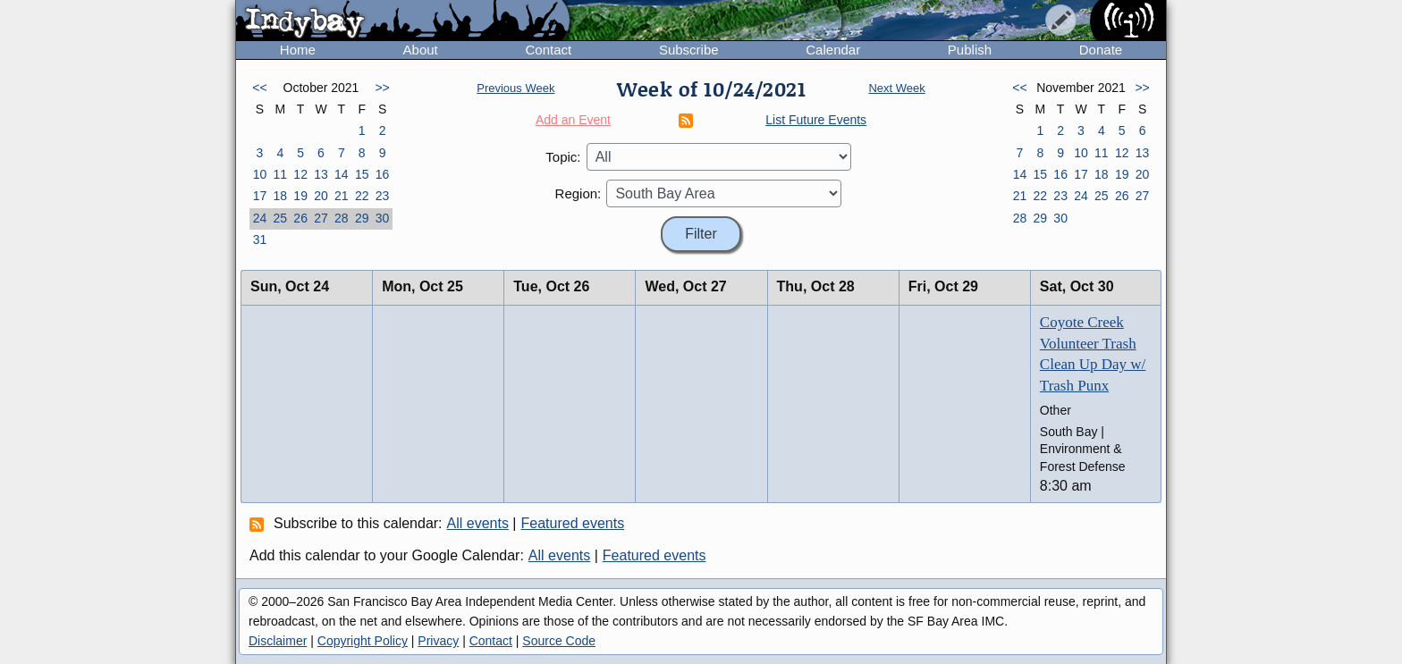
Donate (1100, 49)
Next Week (896, 88)
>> (382, 87)
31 (260, 239)
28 (341, 218)
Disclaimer (278, 641)
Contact (548, 49)
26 (300, 218)
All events (478, 523)
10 (260, 174)
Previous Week (515, 88)
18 (280, 196)
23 (383, 196)
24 (260, 218)
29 (362, 218)
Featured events (573, 523)
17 (260, 196)
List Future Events (815, 120)
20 (321, 196)
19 (300, 196)
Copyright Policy (362, 641)
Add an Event (573, 120)
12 (300, 174)
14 (341, 174)
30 (383, 218)
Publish (970, 49)
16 (383, 174)
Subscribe (689, 49)
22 (362, 196)
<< (259, 87)
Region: (578, 193)
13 (321, 174)
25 (280, 218)
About (420, 49)
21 (341, 196)
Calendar (833, 49)
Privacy (438, 641)
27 (321, 218)
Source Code (558, 641)
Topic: (562, 156)
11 (280, 174)
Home (298, 49)
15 (362, 174)
